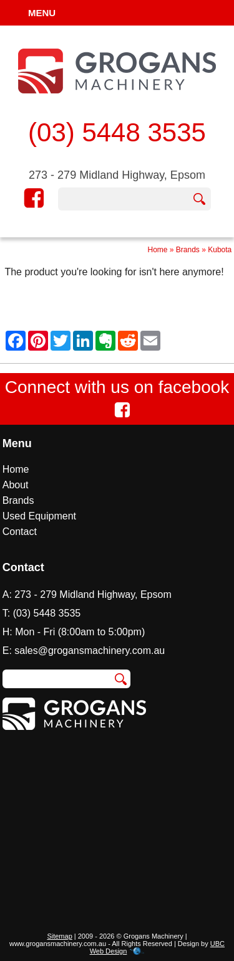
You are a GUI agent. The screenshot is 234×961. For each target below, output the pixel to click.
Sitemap (59, 936)
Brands (188, 249)
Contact (19, 531)
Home (157, 249)
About (15, 485)
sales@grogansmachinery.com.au (89, 650)
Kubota (220, 249)
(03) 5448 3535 (117, 132)
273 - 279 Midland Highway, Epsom (117, 175)
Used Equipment (39, 516)
